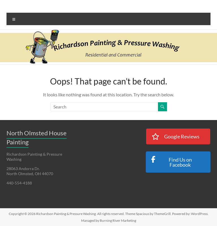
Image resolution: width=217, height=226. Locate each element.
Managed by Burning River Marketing (108, 220)
